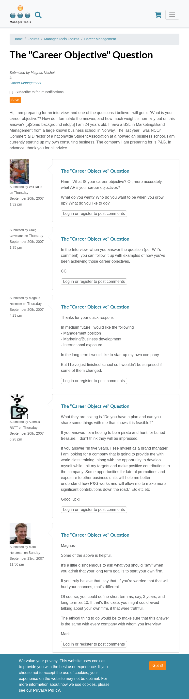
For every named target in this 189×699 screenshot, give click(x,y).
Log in (68, 213)
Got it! (158, 665)
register (86, 213)
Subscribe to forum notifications (39, 92)
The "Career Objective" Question (95, 171)
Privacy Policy (46, 690)
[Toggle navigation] (172, 15)
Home (18, 39)
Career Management (100, 39)
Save (15, 100)
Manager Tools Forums (61, 39)
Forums (33, 39)
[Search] (38, 16)
